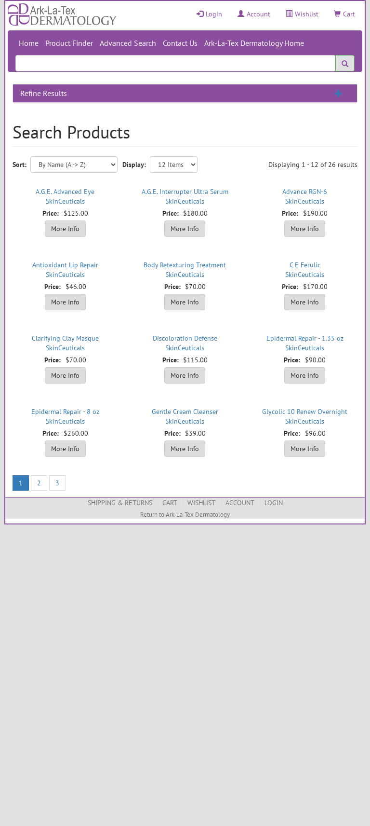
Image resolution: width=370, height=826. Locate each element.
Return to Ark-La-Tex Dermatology (185, 514)
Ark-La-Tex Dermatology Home (254, 43)
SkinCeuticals (65, 201)
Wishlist (302, 14)
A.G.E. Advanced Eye (65, 191)
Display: (134, 164)
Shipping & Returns (120, 502)
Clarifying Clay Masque (65, 338)
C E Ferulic (305, 265)
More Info (65, 228)
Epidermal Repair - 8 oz (65, 411)
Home (29, 43)
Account (254, 14)
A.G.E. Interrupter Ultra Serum (185, 191)
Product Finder (69, 43)
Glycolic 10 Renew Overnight (304, 411)
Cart (344, 14)
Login (209, 14)
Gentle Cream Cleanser (185, 411)
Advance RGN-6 (304, 191)
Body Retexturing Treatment (185, 265)
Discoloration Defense (185, 338)
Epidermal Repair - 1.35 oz (305, 338)
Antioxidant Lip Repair (65, 265)
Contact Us (180, 43)
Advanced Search (128, 43)
